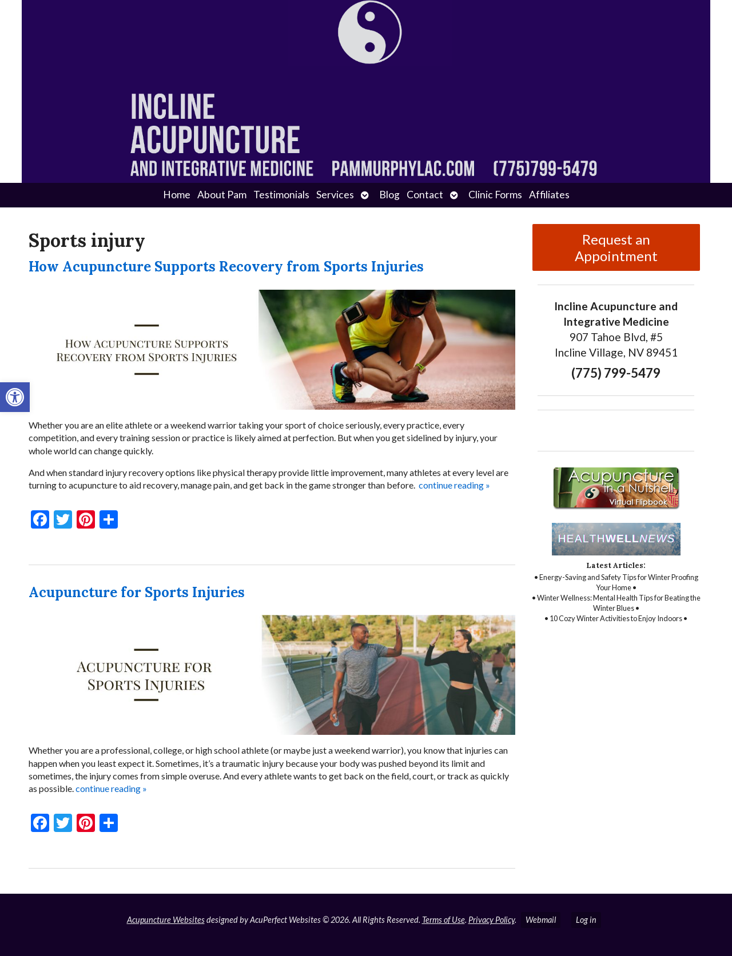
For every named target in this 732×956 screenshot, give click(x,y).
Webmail (541, 920)
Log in (586, 920)
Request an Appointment (616, 247)
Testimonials (281, 195)
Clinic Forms (495, 195)
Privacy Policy (491, 920)
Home (176, 195)
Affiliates (549, 195)
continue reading (454, 484)
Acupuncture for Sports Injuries (137, 592)
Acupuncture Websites (166, 920)
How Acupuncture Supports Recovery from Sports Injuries (226, 266)
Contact (425, 195)
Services (335, 195)
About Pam (221, 195)
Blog (389, 195)
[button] (15, 397)
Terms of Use (443, 920)
